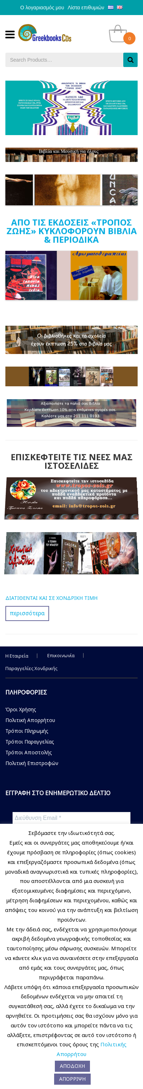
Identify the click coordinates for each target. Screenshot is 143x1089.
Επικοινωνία (61, 655)
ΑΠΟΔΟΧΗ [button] (72, 1065)
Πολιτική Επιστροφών (31, 763)
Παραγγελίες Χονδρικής (31, 668)
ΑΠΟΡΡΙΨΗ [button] (72, 1078)
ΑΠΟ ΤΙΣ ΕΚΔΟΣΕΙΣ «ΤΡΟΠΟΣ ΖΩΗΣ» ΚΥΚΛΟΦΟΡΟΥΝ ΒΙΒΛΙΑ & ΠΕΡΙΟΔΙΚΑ (71, 230)
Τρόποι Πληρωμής (26, 730)
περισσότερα (27, 613)
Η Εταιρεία (16, 656)
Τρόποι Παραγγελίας (29, 741)
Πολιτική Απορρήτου (30, 720)
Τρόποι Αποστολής (28, 752)
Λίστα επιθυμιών (86, 7)
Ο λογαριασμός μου (42, 7)
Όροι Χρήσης (20, 709)
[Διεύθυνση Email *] (71, 818)
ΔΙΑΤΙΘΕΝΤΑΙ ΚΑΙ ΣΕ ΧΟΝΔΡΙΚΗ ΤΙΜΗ (51, 597)
